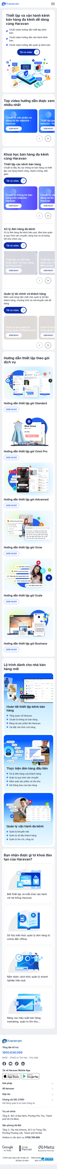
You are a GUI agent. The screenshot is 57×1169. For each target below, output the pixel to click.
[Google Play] (30, 1076)
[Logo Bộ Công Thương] (47, 1159)
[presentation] (48, 139)
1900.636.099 (12, 1052)
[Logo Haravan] (10, 4)
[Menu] (53, 3)
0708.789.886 (32, 1137)
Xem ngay (11, 409)
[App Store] (11, 1076)
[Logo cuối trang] (12, 1040)
